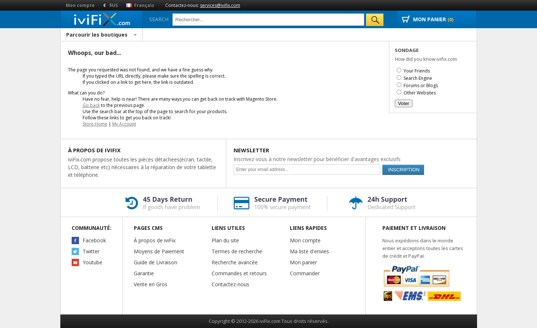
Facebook (94, 240)
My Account (124, 124)
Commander (304, 273)
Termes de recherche (237, 251)
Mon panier (303, 262)
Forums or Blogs (421, 85)
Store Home (95, 124)
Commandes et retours (239, 273)
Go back (91, 105)
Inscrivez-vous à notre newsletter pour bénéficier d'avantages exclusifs (317, 159)
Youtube (92, 262)
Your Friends (417, 71)
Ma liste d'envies (309, 251)
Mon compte (80, 5)
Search (159, 19)
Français (140, 5)
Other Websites (420, 93)
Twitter (91, 251)
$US (113, 5)
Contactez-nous (230, 284)
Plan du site (225, 240)
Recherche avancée (235, 262)
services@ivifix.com (220, 5)
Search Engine (418, 78)
